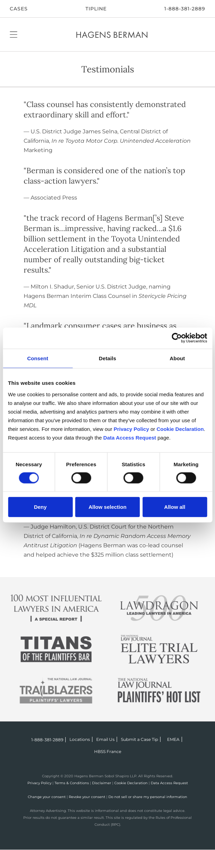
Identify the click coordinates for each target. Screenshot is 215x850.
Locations (79, 739)
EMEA (173, 739)
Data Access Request (169, 783)
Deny (40, 507)
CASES (19, 9)
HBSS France (107, 751)
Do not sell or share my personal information (147, 797)
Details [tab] (107, 358)
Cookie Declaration (131, 783)
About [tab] (177, 358)
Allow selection (107, 507)
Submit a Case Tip (139, 739)
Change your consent (47, 797)
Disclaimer (101, 783)
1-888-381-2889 (184, 9)
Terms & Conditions (72, 783)
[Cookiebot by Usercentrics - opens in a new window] (176, 338)
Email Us (105, 739)
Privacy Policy (39, 783)
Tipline (96, 9)
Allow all (174, 507)
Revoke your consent (87, 797)
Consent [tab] (37, 358)
